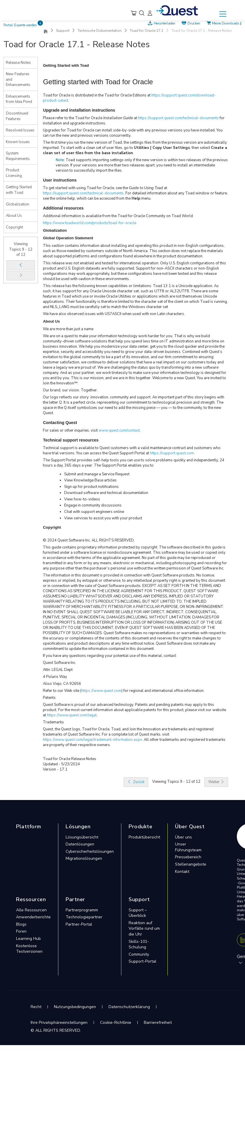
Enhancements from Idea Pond (19, 99)
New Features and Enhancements (18, 79)
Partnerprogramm (82, 910)
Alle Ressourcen (31, 910)
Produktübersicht (144, 837)
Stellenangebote (190, 864)
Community (139, 954)
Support (62, 30)
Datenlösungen (80, 844)
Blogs (21, 924)
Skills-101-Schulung (139, 944)
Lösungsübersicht (82, 837)
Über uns (183, 837)
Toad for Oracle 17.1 (146, 30)
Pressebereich (188, 857)
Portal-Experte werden (20, 25)
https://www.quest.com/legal (72, 715)
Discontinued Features (17, 116)
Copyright (14, 227)
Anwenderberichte (33, 917)
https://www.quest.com (101, 690)
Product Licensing (14, 173)
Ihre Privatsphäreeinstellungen (59, 1022)
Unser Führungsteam (188, 847)
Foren (21, 931)
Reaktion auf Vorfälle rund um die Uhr (144, 928)
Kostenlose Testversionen (29, 948)
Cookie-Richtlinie (115, 1022)
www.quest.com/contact (119, 430)
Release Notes (18, 62)
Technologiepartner (84, 917)
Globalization (17, 204)
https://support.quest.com (172, 453)
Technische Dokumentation (100, 30)
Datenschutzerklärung (129, 1007)
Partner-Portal (79, 924)
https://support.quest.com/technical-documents (178, 118)
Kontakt (182, 871)
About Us (14, 215)
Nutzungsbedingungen (75, 1007)
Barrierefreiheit (158, 1022)
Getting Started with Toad (19, 189)
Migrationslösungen (84, 858)
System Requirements (18, 156)
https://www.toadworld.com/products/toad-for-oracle (89, 223)
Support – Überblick (138, 913)
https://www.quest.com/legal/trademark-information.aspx (92, 739)
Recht (36, 1007)
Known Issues (18, 142)
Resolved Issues (20, 130)
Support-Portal (142, 961)
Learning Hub (28, 938)
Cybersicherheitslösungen (90, 851)
